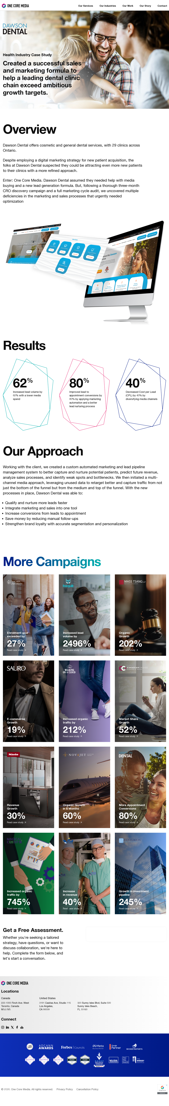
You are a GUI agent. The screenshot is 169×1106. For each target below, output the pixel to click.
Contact (162, 5)
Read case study (16, 650)
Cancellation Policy (87, 1089)
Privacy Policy (64, 1089)
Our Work (127, 5)
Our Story (145, 5)
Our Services (85, 5)
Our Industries (108, 5)
